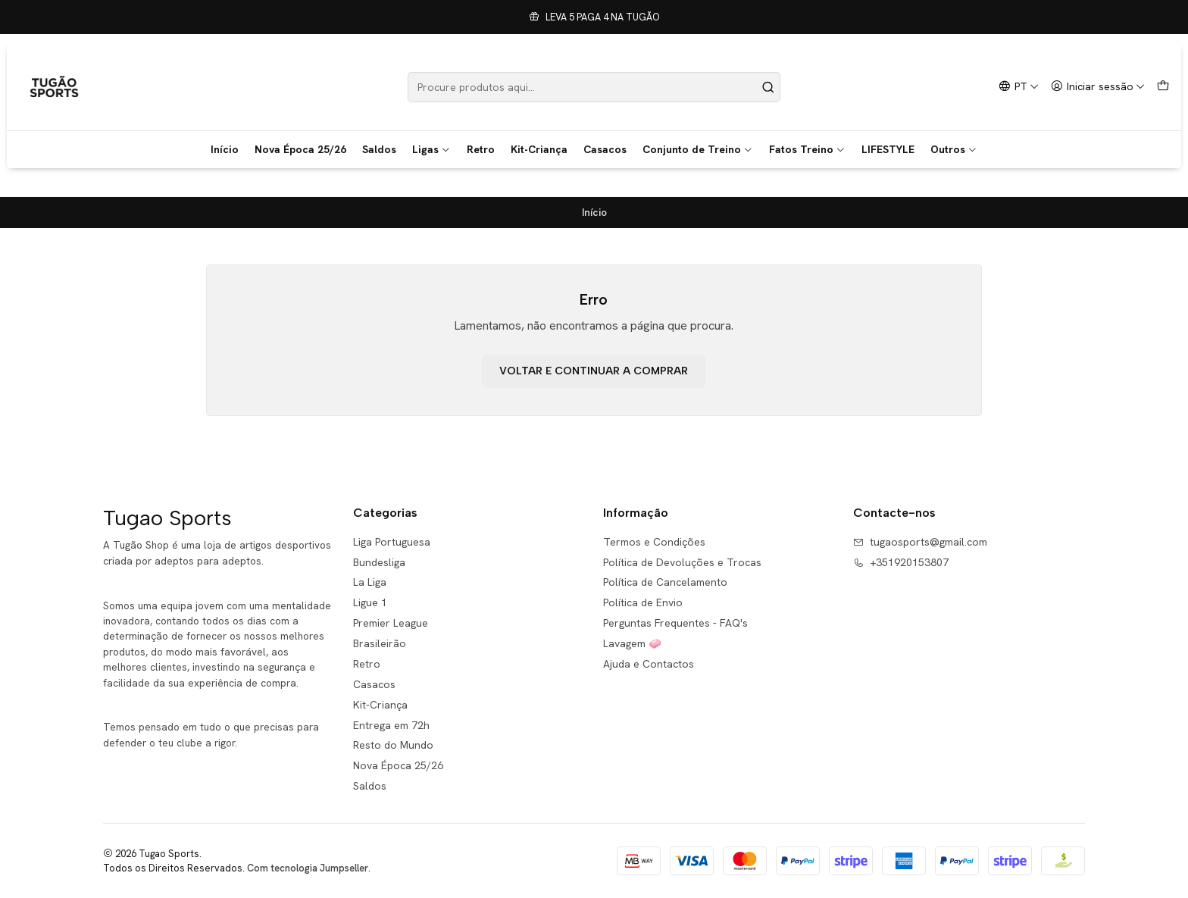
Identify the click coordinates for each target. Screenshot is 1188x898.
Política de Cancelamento (665, 582)
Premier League (390, 623)
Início (225, 149)
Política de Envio (643, 602)
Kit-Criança (539, 149)
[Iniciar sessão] (1098, 87)
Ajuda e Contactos (648, 664)
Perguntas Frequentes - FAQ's (675, 623)
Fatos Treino (807, 149)
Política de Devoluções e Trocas (682, 562)
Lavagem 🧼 (632, 643)
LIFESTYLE (887, 149)
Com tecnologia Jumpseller (307, 868)
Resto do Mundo (393, 745)
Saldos (379, 149)
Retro (481, 149)
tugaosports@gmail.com (920, 542)
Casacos (605, 149)
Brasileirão (379, 643)
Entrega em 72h (391, 725)
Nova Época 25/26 (300, 149)
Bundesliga (379, 562)
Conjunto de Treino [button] (697, 149)
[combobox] (594, 87)
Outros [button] (953, 149)
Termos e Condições (654, 542)
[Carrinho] (1163, 87)
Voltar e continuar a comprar (593, 371)
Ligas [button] (431, 149)
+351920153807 (901, 562)
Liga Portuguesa (391, 542)
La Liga (369, 582)
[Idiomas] (1019, 87)
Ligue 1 (370, 602)
